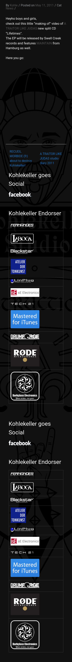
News (9, 8)
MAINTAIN (44, 43)
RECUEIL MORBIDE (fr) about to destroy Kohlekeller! (21, 158)
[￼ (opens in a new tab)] (22, 226)
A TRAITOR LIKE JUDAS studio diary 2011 (51, 158)
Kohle (14, 5)
